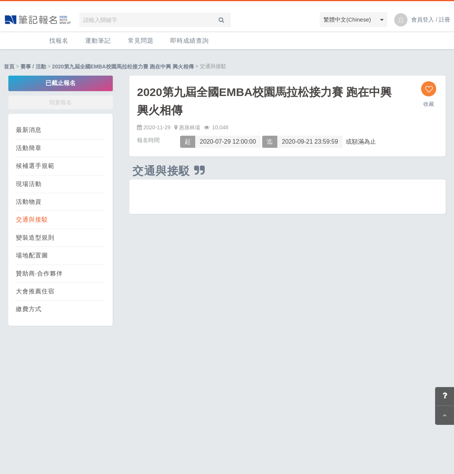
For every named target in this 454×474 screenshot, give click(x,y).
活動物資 (29, 201)
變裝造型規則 (35, 237)
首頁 (9, 67)
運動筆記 (98, 40)
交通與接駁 (32, 219)
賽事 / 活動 (33, 67)
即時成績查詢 (189, 40)
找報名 (58, 40)
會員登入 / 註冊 (430, 19)
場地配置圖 (32, 255)
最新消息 (29, 130)
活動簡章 (29, 148)
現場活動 (29, 184)
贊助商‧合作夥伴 (39, 273)
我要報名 (60, 102)
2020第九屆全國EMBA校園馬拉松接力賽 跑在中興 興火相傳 (123, 67)
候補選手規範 (35, 166)
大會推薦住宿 (35, 291)
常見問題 (141, 40)
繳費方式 (29, 309)
